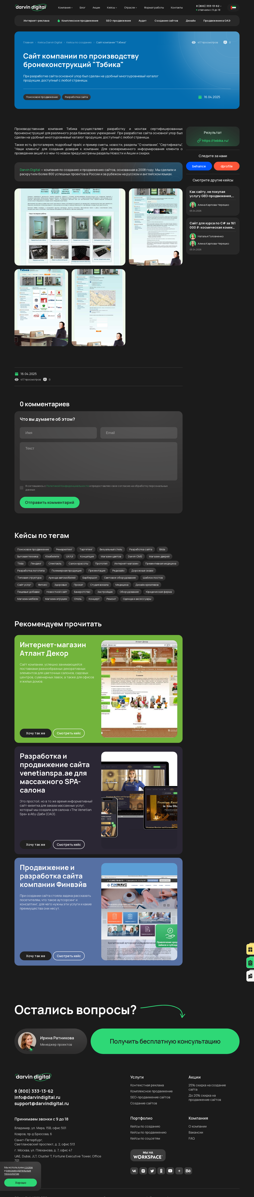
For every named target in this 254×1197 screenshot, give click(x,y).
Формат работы (154, 7)
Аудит (143, 20)
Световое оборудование (120, 577)
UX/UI (69, 556)
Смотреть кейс (69, 733)
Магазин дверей (159, 556)
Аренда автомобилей (62, 577)
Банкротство (82, 592)
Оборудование (129, 592)
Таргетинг (86, 549)
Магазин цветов (111, 556)
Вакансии (196, 1132)
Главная (28, 42)
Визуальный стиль (111, 549)
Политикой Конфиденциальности (67, 486)
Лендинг (36, 563)
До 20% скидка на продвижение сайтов (205, 1097)
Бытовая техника (27, 556)
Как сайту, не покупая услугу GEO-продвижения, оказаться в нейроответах (211, 194)
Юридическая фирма (159, 592)
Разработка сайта (76, 97)
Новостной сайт (57, 592)
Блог (83, 7)
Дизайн (191, 20)
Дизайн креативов (146, 585)
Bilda (162, 549)
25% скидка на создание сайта (207, 1087)
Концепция (87, 556)
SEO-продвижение (118, 20)
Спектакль (55, 563)
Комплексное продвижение (77, 20)
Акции (96, 7)
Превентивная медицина (160, 563)
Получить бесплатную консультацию (165, 1041)
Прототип (101, 563)
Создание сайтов (166, 20)
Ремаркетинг (64, 549)
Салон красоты (78, 563)
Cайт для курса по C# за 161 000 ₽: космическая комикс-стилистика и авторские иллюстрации (213, 225)
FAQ (192, 1138)
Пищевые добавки (28, 592)
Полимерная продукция (66, 570)
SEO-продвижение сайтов (150, 1097)
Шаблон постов (153, 577)
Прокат (78, 585)
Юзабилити (52, 556)
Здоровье (60, 585)
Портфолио (141, 1118)
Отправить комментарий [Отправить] (49, 502)
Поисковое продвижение (42, 97)
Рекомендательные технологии (17, 1172)
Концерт (94, 599)
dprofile (227, 166)
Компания (64, 7)
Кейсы (111, 7)
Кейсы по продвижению (148, 1132)
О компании (198, 1126)
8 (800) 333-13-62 (207, 6)
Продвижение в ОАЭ (216, 20)
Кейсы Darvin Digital (50, 42)
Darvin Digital (30, 170)
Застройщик (105, 592)
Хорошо (20, 1183)
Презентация (97, 570)
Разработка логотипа (31, 570)
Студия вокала (99, 585)
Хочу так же (35, 733)
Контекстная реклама (147, 1085)
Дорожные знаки (142, 570)
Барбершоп (90, 577)
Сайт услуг (24, 585)
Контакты (177, 7)
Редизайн (118, 570)
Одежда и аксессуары (137, 599)
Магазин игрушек (56, 599)
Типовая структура (29, 577)
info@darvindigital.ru (37, 1097)
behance (199, 166)
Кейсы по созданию (79, 42)
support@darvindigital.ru (41, 1103)
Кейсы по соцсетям (145, 1138)
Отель (78, 599)
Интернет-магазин (126, 563)
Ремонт (111, 599)
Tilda (20, 563)
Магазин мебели (27, 599)
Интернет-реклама (36, 20)
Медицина (122, 585)
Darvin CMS (135, 556)
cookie (28, 1167)
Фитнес (42, 585)
